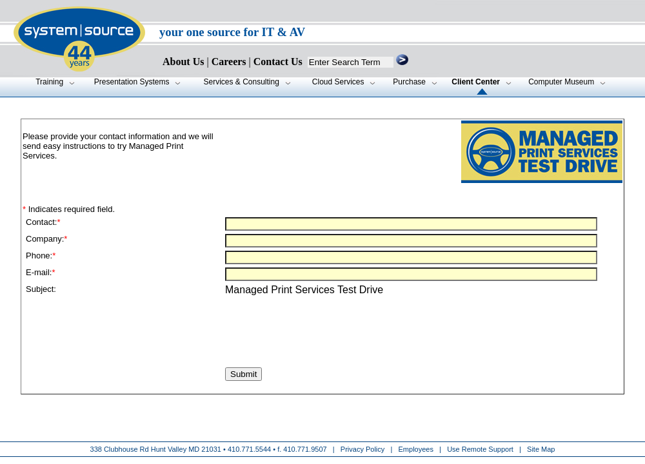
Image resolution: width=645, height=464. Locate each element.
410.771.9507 (304, 449)
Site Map (541, 449)
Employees (416, 449)
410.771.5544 (249, 449)
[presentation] (124, 339)
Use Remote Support (480, 449)
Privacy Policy (364, 449)
